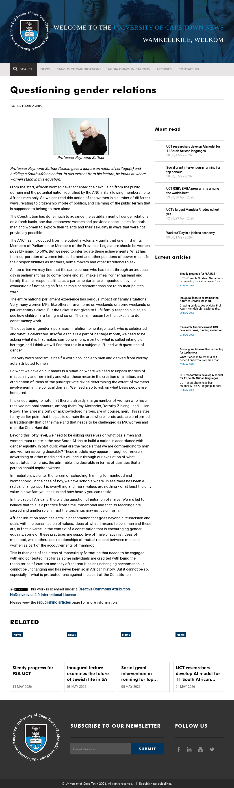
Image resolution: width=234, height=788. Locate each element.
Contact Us (189, 69)
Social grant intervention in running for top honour (193, 170)
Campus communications (79, 69)
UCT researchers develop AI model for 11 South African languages (193, 149)
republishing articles (54, 602)
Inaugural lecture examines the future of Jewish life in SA (199, 299)
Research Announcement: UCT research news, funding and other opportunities (201, 329)
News (45, 69)
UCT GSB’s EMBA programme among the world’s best (192, 191)
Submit (147, 749)
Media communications (129, 69)
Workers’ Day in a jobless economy (190, 233)
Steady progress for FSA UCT (197, 273)
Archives (164, 69)
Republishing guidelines (155, 783)
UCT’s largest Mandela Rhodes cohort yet (192, 212)
